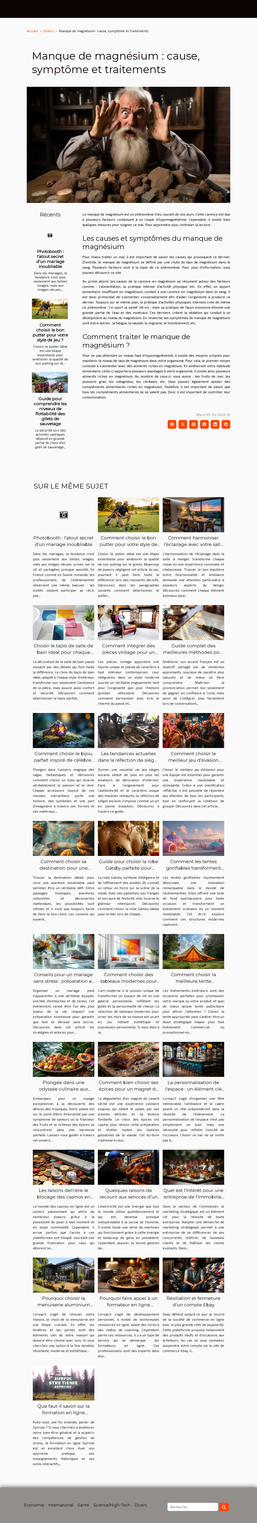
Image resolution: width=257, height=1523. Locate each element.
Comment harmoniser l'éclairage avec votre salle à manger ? (193, 544)
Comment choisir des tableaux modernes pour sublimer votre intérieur (128, 981)
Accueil (32, 31)
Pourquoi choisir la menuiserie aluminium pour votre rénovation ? (63, 1304)
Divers (48, 31)
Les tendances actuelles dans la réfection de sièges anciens (128, 760)
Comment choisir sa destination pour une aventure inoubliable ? (63, 868)
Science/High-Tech (111, 1505)
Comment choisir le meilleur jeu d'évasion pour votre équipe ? (193, 760)
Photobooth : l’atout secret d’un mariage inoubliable (50, 259)
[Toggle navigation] (14, 9)
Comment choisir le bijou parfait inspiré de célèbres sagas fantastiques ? (63, 760)
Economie (34, 1505)
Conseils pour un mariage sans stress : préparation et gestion (63, 981)
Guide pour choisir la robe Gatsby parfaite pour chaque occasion (128, 868)
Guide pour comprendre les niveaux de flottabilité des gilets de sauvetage (50, 411)
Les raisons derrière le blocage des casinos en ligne (63, 1197)
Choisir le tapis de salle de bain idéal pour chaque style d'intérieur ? (63, 652)
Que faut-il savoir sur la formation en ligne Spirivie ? (63, 1412)
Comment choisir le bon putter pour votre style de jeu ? (50, 332)
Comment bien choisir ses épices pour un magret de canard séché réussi (129, 1089)
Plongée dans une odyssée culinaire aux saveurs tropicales (63, 1089)
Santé (83, 1505)
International (60, 1505)
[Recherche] (192, 1507)
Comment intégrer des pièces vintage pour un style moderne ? (128, 652)
